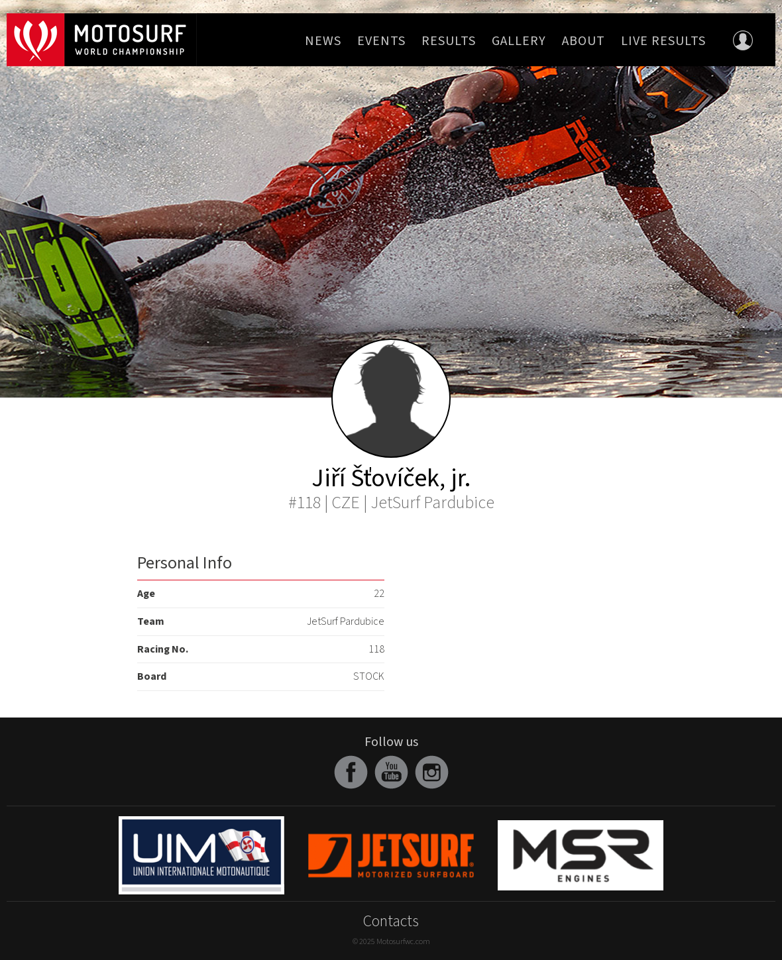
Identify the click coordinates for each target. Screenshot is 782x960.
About (583, 41)
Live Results (663, 41)
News (323, 41)
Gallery (519, 41)
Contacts (391, 921)
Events (381, 41)
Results (448, 41)
